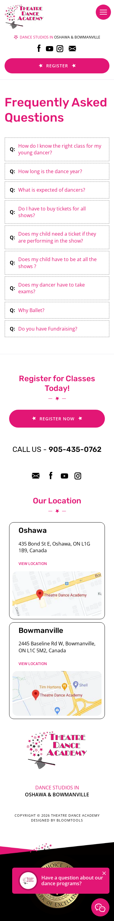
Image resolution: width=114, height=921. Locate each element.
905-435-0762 (57, 449)
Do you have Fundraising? (47, 328)
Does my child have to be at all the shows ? (57, 262)
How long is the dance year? (50, 171)
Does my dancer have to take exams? (51, 288)
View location (33, 563)
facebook (39, 48)
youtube (50, 48)
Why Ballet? (31, 310)
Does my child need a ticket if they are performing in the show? (57, 237)
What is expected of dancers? (51, 190)
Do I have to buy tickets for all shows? (52, 212)
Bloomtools (70, 820)
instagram (60, 48)
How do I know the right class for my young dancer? (59, 149)
